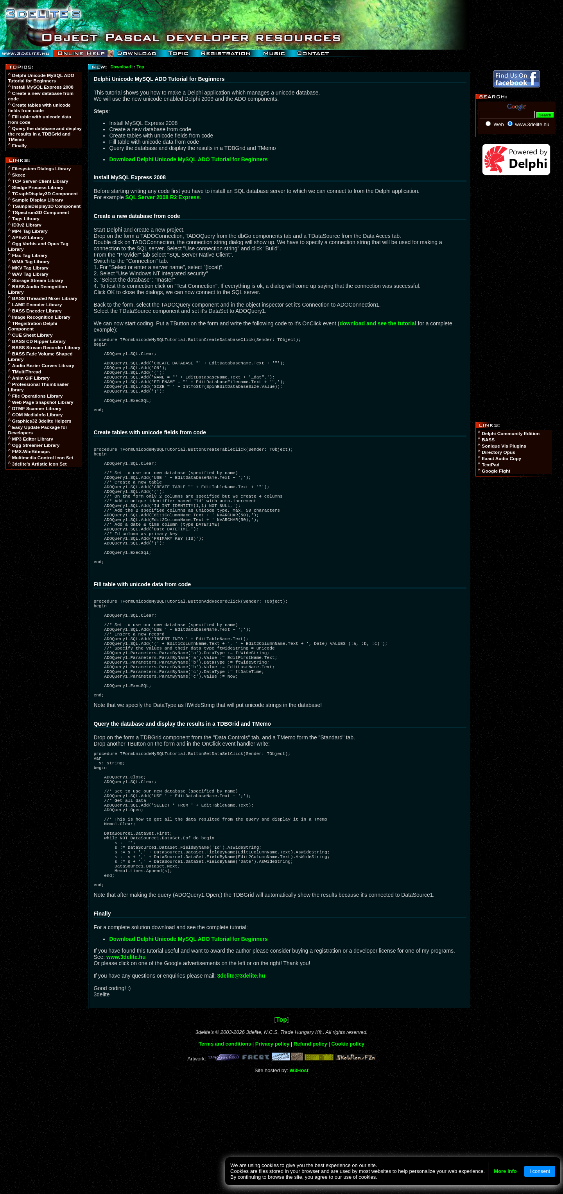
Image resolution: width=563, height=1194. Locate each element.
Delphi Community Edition (511, 433)
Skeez (18, 175)
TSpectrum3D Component (40, 212)
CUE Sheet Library (32, 335)
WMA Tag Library (31, 261)
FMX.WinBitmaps (31, 451)
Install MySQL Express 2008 (43, 87)
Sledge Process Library (37, 187)
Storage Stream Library (37, 280)
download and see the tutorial (377, 323)
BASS (488, 440)
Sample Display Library (37, 200)
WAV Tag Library (30, 274)
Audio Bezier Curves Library (43, 365)
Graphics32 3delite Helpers (42, 421)
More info (505, 1171)
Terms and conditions (225, 1150)
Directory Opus (498, 452)
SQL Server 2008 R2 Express (163, 197)
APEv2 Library (28, 237)
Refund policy (310, 1150)
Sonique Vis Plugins (504, 446)
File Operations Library (37, 396)
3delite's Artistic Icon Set (39, 464)
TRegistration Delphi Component (32, 326)
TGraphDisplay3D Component (45, 193)
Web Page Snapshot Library (43, 402)
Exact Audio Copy (501, 458)
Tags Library (25, 218)
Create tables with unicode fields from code (39, 107)
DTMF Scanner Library (36, 408)
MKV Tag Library (30, 268)
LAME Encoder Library (37, 304)
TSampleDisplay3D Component (46, 206)
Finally (19, 145)
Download (120, 66)
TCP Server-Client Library (40, 181)
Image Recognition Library (41, 317)
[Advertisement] (44, 593)
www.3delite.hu (126, 1063)
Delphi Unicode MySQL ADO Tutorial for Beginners (41, 78)
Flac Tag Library (30, 255)
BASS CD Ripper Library (39, 341)
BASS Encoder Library (37, 311)
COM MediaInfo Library (37, 415)
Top (140, 66)
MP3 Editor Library (32, 439)
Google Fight (496, 471)
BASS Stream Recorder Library (46, 347)
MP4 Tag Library (30, 231)
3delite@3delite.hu (241, 1082)
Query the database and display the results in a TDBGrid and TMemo (45, 134)
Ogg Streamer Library (36, 445)
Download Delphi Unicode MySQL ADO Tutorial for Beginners (188, 159)
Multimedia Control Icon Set (42, 457)
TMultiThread (26, 372)
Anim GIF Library (31, 378)
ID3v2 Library (26, 225)
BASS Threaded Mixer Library (44, 298)
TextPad (490, 465)
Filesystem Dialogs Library (41, 168)
